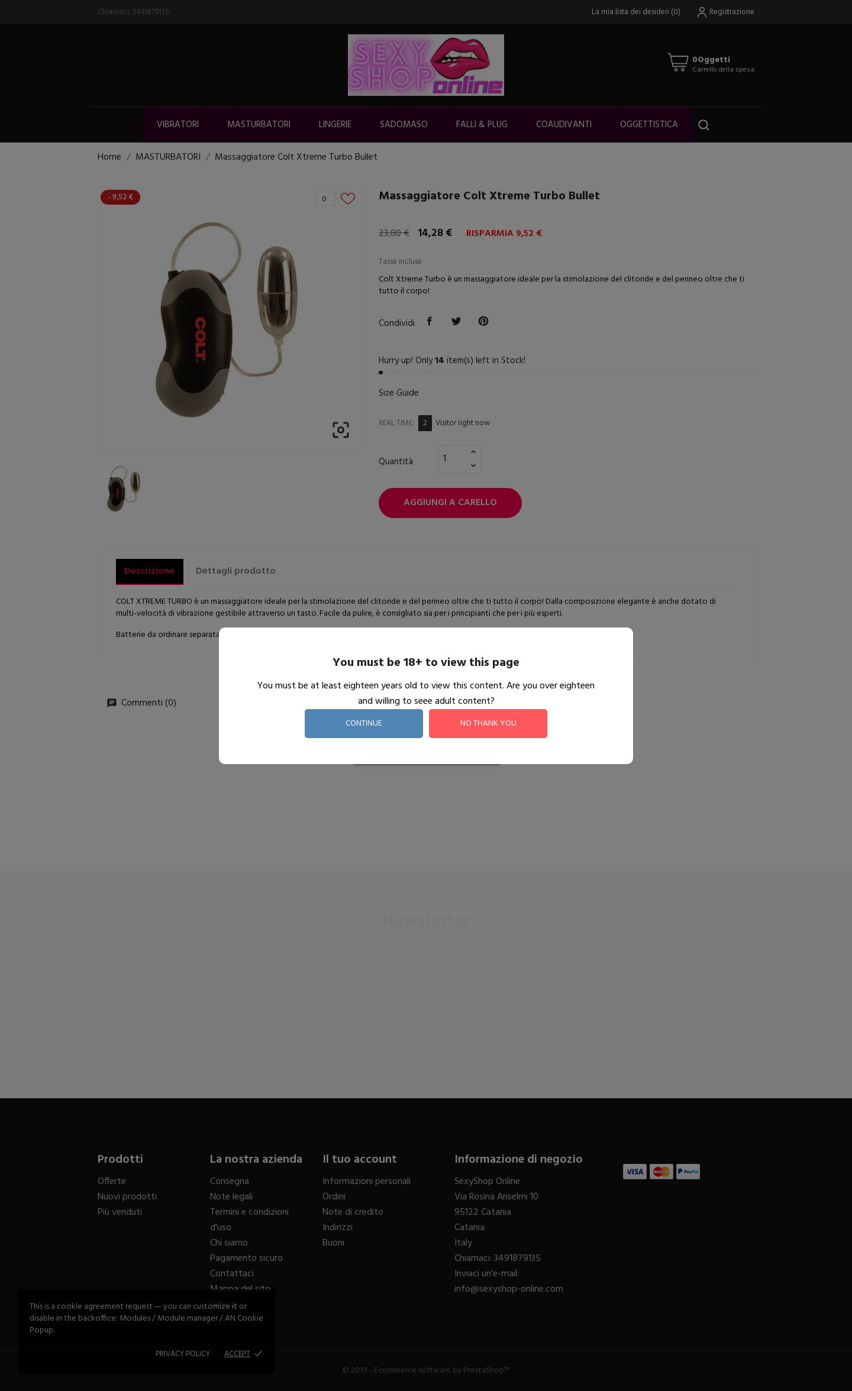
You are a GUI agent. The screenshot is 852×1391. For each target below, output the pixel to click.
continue (364, 723)
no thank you (488, 723)
